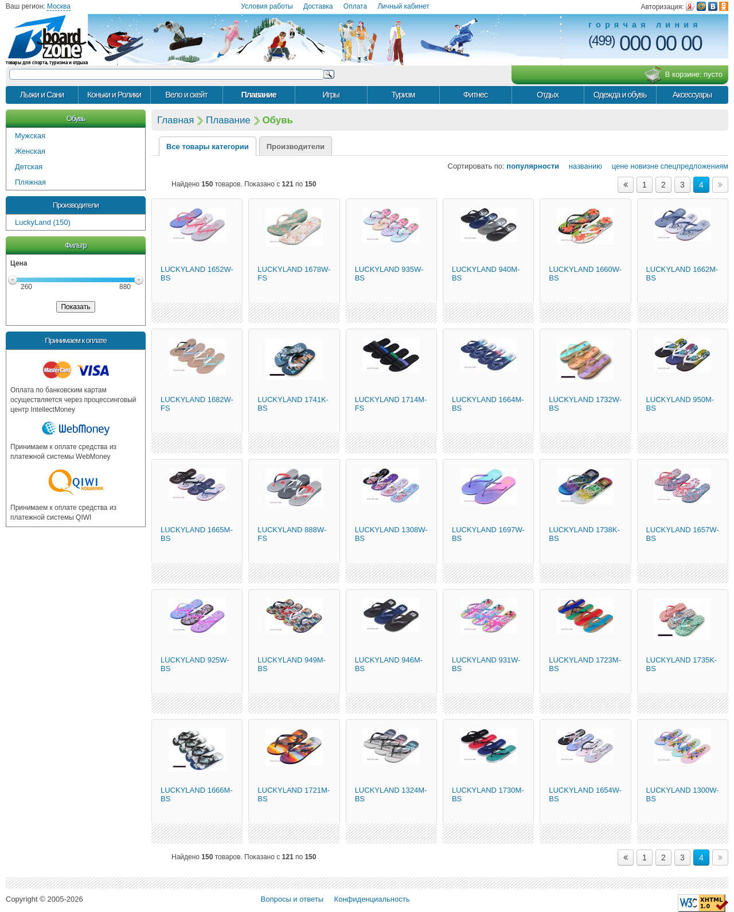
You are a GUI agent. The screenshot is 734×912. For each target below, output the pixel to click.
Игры (330, 94)
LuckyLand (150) (43, 222)
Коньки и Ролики (114, 94)
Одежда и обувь (620, 94)
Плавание (258, 94)
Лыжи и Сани (42, 94)
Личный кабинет (403, 6)
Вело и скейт (186, 94)
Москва (59, 6)
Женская (30, 151)
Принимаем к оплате (75, 340)
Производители (76, 205)
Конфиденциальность (372, 899)
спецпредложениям (694, 166)
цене (616, 166)
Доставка (318, 6)
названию (581, 166)
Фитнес (475, 94)
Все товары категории (207, 146)
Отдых (548, 94)
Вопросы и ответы (292, 899)
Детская (28, 166)
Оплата (355, 6)
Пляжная (30, 182)
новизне (644, 166)
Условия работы (266, 6)
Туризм (403, 94)
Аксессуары (692, 94)
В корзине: (683, 75)
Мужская (30, 135)
